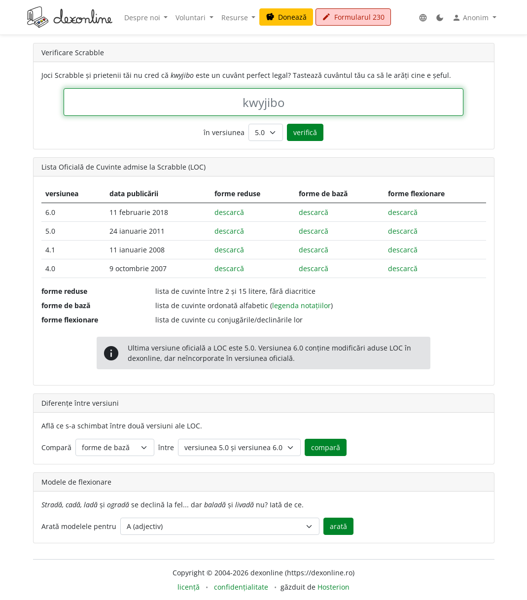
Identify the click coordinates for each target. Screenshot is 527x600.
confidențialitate (241, 587)
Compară (56, 447)
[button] (423, 17)
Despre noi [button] (143, 17)
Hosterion (333, 587)
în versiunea (224, 132)
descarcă (229, 212)
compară (325, 447)
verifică (305, 132)
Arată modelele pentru (78, 526)
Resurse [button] (235, 17)
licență (188, 587)
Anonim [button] (471, 18)
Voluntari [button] (192, 17)
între (166, 447)
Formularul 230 (353, 17)
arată (338, 526)
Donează (286, 17)
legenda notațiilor (301, 305)
